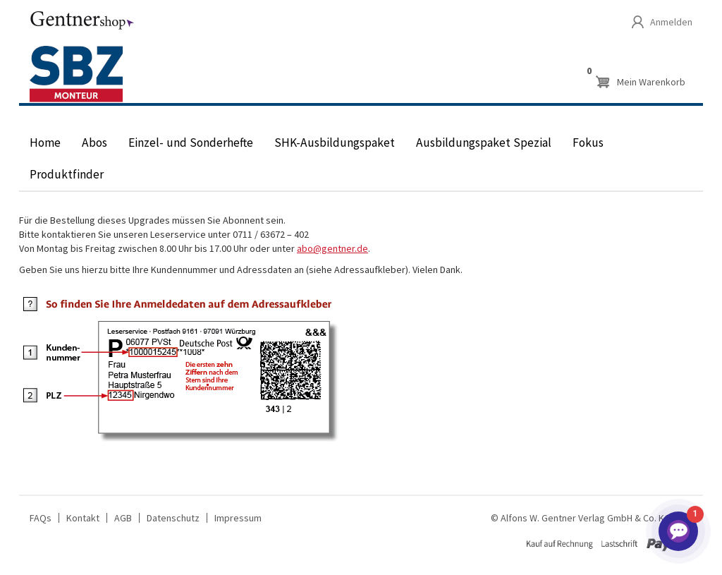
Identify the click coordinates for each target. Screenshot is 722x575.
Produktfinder (67, 174)
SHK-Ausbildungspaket (334, 142)
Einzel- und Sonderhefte (190, 142)
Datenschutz (173, 518)
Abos (94, 142)
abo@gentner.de (332, 248)
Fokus (588, 142)
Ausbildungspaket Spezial (483, 142)
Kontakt (82, 518)
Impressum (238, 518)
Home (45, 142)
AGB (123, 518)
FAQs (40, 518)
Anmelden (671, 22)
